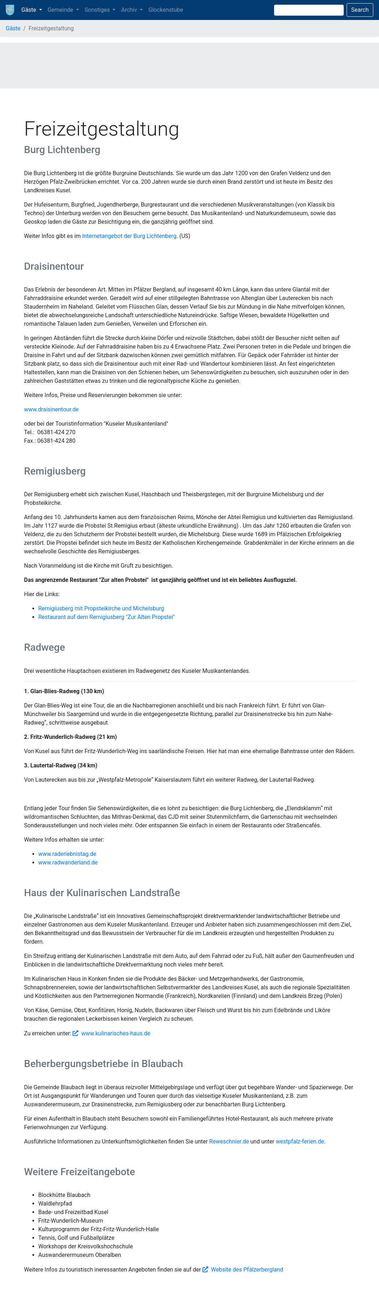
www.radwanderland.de (68, 862)
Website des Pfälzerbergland (247, 1269)
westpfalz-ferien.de (300, 1141)
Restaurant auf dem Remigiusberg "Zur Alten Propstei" (106, 617)
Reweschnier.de (229, 1141)
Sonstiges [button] (98, 9)
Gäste (13, 28)
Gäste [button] (29, 9)
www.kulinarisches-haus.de (115, 1033)
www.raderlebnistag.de (67, 854)
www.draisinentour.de (51, 409)
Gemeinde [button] (61, 9)
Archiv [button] (129, 9)
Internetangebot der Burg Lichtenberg (129, 236)
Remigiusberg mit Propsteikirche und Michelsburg (101, 608)
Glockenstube (165, 9)
